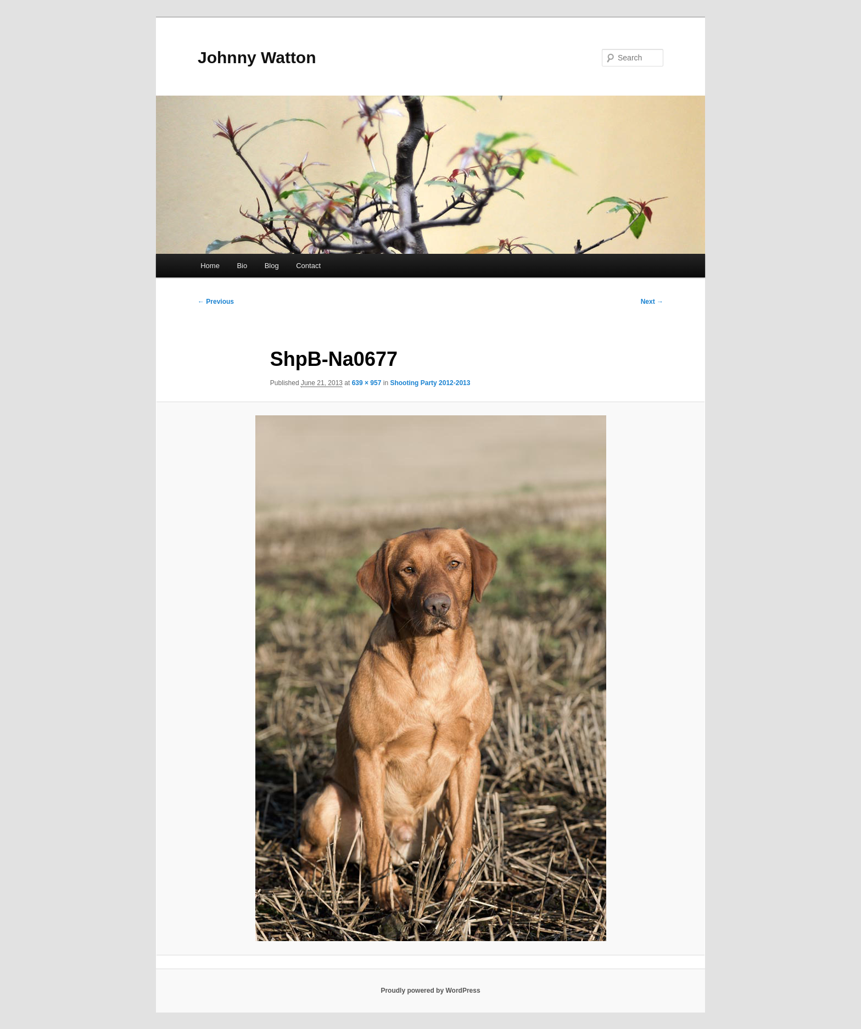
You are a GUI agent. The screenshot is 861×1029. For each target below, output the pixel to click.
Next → (652, 301)
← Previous (216, 301)
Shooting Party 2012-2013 (430, 383)
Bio (242, 266)
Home (210, 266)
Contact (308, 266)
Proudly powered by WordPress (430, 990)
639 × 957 (367, 383)
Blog (272, 266)
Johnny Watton (257, 57)
